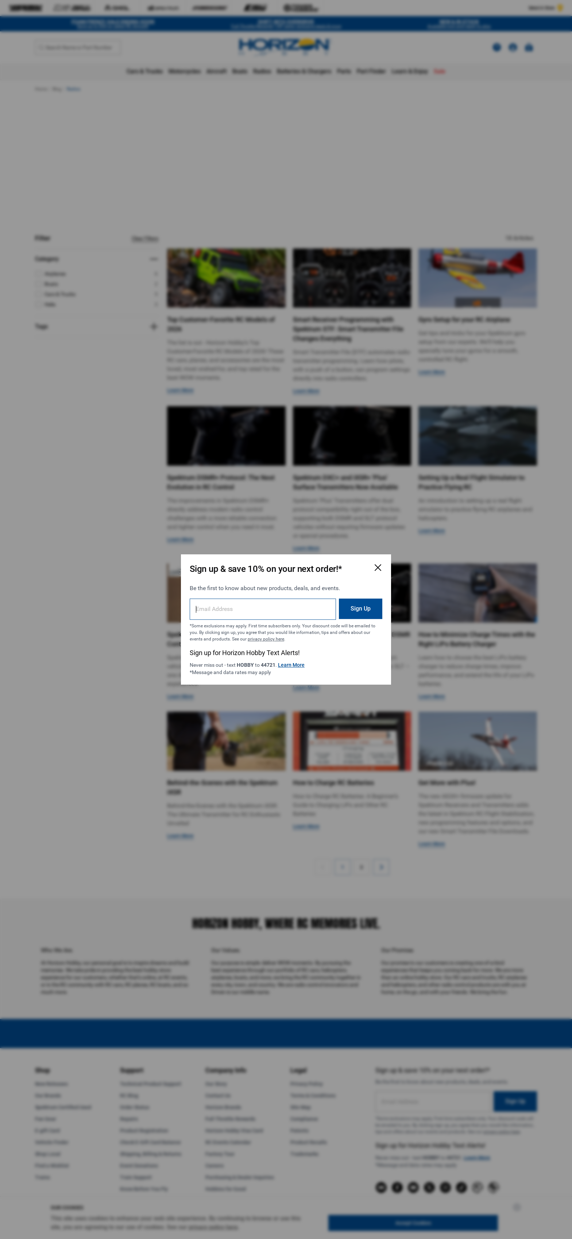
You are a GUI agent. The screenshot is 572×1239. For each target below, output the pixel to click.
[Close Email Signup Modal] (378, 567)
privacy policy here (266, 639)
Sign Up (361, 608)
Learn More (291, 665)
